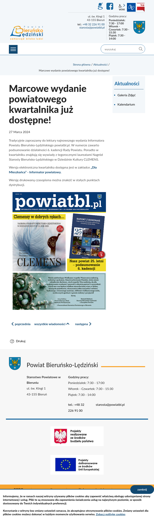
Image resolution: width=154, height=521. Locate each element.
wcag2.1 (121, 7)
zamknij (142, 489)
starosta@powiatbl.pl (92, 27)
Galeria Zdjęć (126, 95)
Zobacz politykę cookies (110, 514)
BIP (140, 7)
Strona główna (81, 64)
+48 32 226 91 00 (94, 24)
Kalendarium (126, 104)
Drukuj (20, 341)
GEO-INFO (100, 6)
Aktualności (100, 64)
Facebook (110, 6)
